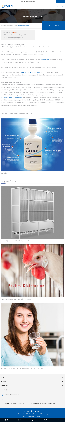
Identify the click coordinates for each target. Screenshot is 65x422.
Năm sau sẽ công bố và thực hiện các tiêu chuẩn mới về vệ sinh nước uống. (22, 368)
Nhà (2, 25)
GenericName (26, 416)
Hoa (2, 377)
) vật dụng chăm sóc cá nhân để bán (30, 72)
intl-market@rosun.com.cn (10, 395)
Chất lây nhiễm (53, 25)
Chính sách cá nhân (35, 416)
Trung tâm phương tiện (9, 25)
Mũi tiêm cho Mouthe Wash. (24, 25)
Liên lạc (4, 390)
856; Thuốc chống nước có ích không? (11, 97)
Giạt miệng (4, 173)
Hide (14, 32)
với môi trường (45, 59)
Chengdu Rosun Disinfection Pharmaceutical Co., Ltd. (32, 414)
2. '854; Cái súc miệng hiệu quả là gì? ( (13, 37)
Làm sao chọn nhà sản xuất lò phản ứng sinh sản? (15, 241)
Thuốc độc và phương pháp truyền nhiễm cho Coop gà (16, 299)
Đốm (16, 25)
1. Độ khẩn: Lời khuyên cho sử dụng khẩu (14, 35)
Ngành (4, 381)
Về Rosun (5, 385)
